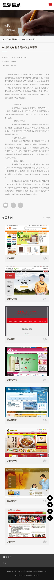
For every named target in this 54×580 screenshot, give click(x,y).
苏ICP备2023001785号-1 (24, 575)
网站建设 (32, 39)
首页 (17, 39)
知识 (24, 39)
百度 (4, 563)
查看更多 (49, 218)
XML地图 (36, 575)
